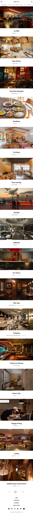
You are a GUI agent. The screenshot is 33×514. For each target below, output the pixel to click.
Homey (18, 395)
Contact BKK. (16, 505)
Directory (29, 4)
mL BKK (16, 31)
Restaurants (4, 4)
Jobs (16, 497)
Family (19, 63)
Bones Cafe (16, 393)
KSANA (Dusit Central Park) (16, 484)
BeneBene (16, 121)
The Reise (16, 152)
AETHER (16, 212)
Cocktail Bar (19, 33)
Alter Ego (16, 303)
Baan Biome (16, 61)
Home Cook (19, 154)
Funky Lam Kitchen (16, 363)
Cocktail (20, 214)
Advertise (16, 500)
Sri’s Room (16, 273)
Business (16, 502)
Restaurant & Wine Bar (21, 305)
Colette (16, 453)
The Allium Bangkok (16, 91)
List (25, 4)
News (21, 4)
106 (21, 492)
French (21, 93)
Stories (17, 4)
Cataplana (16, 333)
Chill (19, 123)
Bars (13, 4)
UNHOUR (16, 242)
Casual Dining (18, 275)
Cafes (9, 4)
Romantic (20, 184)
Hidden (19, 486)
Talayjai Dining (16, 423)
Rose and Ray (16, 182)
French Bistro (18, 455)
